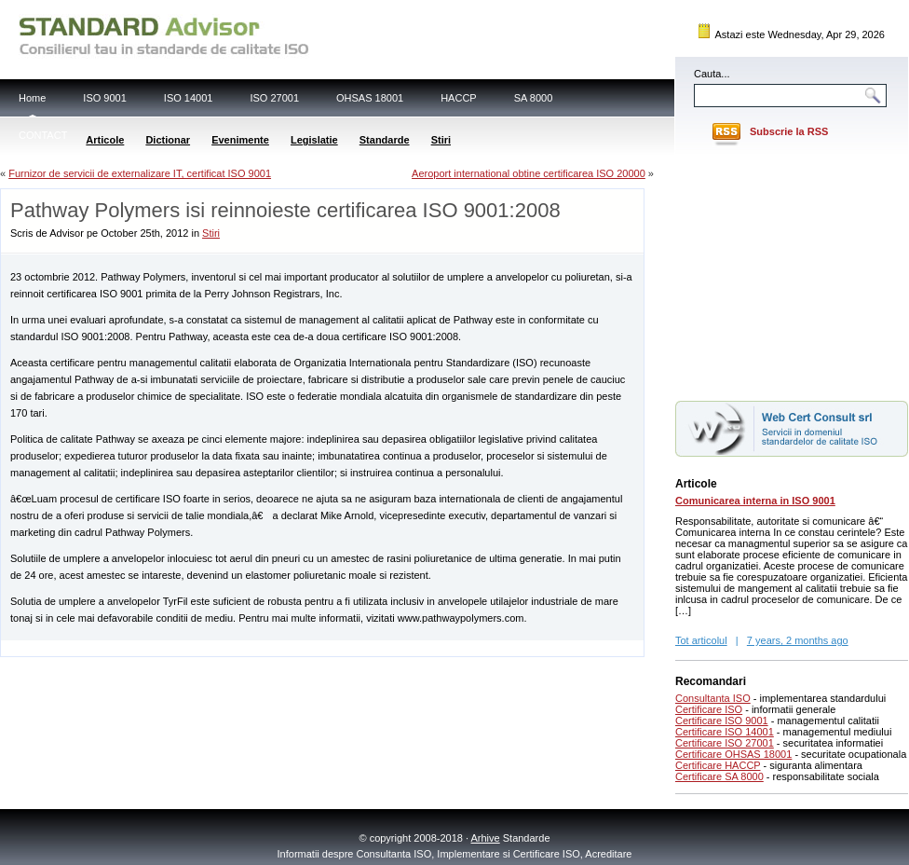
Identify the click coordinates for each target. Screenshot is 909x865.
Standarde (385, 139)
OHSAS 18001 (369, 97)
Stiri (441, 139)
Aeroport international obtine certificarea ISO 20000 (528, 173)
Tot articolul (701, 640)
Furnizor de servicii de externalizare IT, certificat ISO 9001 (139, 173)
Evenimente (240, 139)
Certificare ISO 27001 (724, 742)
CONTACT (43, 135)
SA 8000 (533, 97)
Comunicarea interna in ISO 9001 (755, 500)
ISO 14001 (188, 97)
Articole (105, 139)
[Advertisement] (219, 647)
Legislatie (314, 139)
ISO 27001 (274, 97)
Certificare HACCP (718, 765)
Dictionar (167, 139)
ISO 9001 (104, 97)
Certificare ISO (708, 709)
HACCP (459, 97)
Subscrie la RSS (789, 131)
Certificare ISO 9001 (721, 720)
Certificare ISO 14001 (724, 731)
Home (32, 97)
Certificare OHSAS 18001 (733, 754)
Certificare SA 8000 (719, 776)
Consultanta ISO (713, 698)
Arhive (485, 838)
